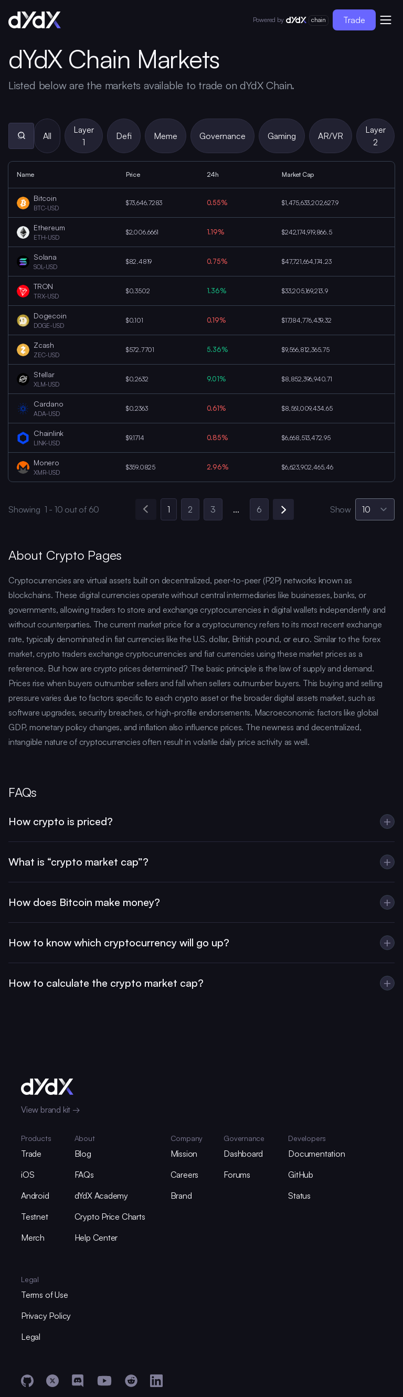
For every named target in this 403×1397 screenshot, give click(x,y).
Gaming (282, 136)
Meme (165, 136)
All (47, 136)
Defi (124, 136)
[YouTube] (104, 1381)
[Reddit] (131, 1380)
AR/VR (330, 136)
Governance (222, 136)
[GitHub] (27, 1380)
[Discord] (77, 1380)
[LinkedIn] (156, 1380)
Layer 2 (375, 135)
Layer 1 (83, 135)
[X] (52, 1380)
